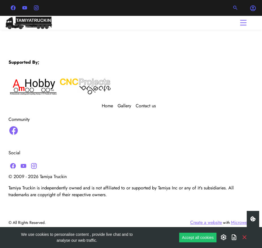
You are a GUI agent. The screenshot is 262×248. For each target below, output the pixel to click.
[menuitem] (110, 106)
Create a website (206, 222)
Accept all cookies (198, 237)
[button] (235, 7)
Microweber (242, 222)
